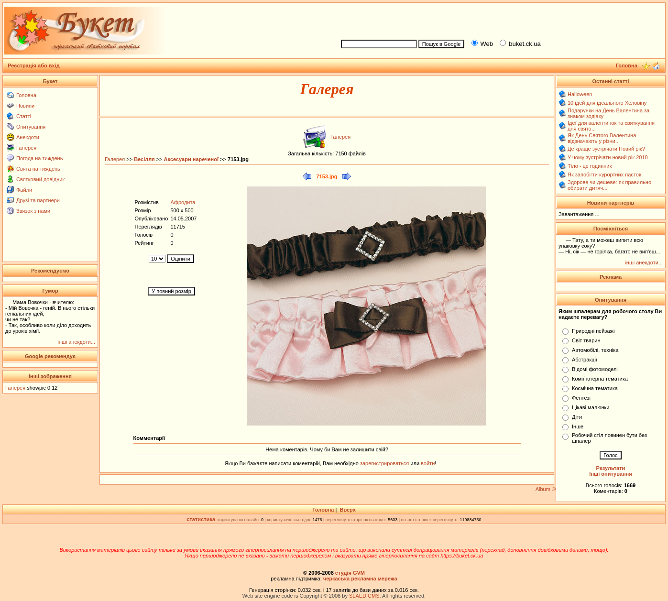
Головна (26, 95)
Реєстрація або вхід (34, 65)
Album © (546, 489)
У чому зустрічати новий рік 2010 (608, 157)
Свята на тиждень (38, 169)
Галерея (26, 148)
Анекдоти (27, 137)
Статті (23, 116)
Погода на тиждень (39, 158)
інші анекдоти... (76, 342)
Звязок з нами (33, 211)
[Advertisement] (499, 19)
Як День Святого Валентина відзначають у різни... (602, 138)
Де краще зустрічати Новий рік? (606, 149)
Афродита (182, 202)
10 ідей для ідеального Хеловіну (607, 103)
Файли (24, 190)
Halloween (580, 94)
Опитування (30, 127)
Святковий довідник (40, 179)
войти (427, 463)
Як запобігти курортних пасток (604, 174)
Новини (25, 106)
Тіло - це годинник (590, 166)
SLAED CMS (364, 596)
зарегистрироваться (385, 463)
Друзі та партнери (38, 200)
